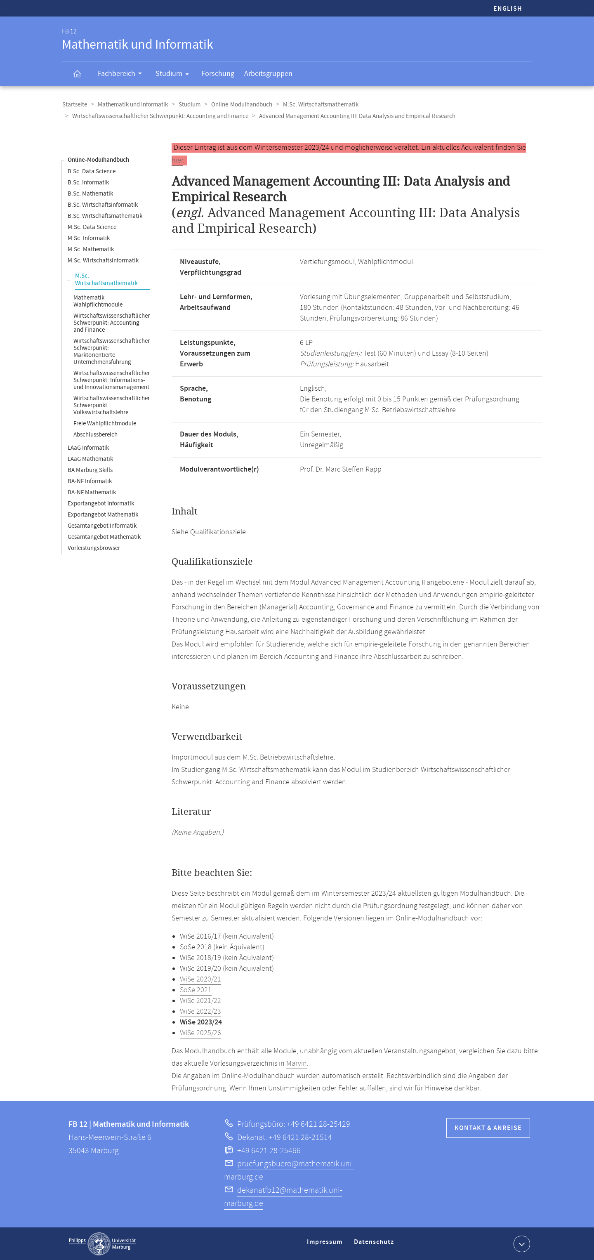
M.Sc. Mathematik (91, 249)
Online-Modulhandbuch (238, 105)
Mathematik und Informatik (132, 105)
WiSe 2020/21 (200, 979)
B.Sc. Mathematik (90, 193)
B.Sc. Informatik (88, 182)
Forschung (217, 73)
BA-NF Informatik (90, 481)
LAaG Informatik (88, 447)
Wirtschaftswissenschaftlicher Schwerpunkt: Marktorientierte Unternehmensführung (111, 351)
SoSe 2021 (196, 990)
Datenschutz (375, 1245)
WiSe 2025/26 (200, 1033)
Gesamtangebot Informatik (102, 525)
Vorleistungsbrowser (94, 548)
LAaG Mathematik (90, 458)
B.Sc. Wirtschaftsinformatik (103, 204)
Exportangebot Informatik (101, 503)
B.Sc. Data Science (92, 171)
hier (177, 160)
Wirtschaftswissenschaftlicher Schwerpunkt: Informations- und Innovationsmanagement (111, 380)
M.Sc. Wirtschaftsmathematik (317, 105)
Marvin (296, 1063)
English (507, 9)
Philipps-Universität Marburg (102, 1243)
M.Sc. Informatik (89, 238)
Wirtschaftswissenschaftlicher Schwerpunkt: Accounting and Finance (160, 116)
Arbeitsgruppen (268, 73)
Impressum (325, 1245)
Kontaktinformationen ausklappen (521, 1243)
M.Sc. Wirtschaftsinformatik (103, 260)
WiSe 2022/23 (200, 1011)
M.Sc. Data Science (92, 227)
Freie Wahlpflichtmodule (104, 423)
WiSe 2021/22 (200, 1000)
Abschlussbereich (95, 434)
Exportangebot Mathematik (103, 514)
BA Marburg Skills (90, 470)
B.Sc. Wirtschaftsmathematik (105, 215)
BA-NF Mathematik (92, 492)
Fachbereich (122, 74)
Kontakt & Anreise (488, 1127)
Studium (175, 75)
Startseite (74, 105)
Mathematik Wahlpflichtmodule (98, 300)
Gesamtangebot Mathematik (104, 536)
